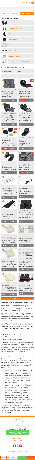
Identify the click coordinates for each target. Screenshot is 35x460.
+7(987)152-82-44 (17, 440)
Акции (17, 423)
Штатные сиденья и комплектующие (19, 61)
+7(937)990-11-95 (17, 438)
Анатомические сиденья (15, 28)
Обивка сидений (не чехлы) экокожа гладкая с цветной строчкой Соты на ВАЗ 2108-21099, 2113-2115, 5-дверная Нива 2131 (26, 166)
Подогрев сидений (14, 56)
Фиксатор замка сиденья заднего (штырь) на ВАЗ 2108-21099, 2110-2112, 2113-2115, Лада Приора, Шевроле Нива (26, 263)
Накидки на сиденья (14, 34)
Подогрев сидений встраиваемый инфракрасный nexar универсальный (25, 190)
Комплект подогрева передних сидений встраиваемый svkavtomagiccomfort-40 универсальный (9, 191)
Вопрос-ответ (17, 425)
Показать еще (17, 298)
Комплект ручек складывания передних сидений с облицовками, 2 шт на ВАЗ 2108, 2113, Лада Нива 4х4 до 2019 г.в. (9, 166)
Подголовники (13, 50)
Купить (12, 100)
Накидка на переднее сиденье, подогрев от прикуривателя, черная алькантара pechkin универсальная (7, 215)
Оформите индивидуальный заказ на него (17, 432)
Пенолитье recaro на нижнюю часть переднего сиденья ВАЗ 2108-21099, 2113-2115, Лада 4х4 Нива (9, 288)
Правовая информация (17, 421)
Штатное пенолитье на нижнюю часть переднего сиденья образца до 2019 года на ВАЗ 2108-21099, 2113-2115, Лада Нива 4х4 (9, 263)
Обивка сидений (13, 39)
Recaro (11, 23)
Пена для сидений (14, 45)
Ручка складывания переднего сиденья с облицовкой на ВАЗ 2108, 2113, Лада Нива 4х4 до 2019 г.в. (26, 142)
